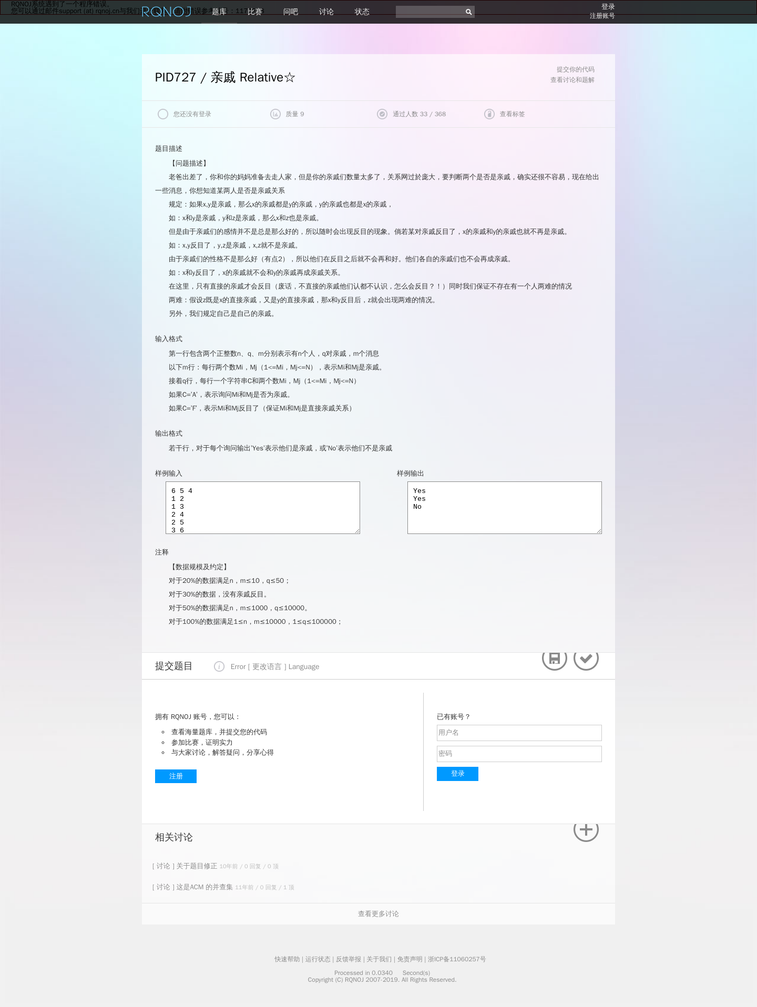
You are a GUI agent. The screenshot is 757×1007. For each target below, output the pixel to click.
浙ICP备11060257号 (457, 959)
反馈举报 (348, 959)
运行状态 (318, 959)
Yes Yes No (504, 507)
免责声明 (410, 959)
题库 (219, 11)
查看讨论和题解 (572, 80)
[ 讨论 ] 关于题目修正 (185, 865)
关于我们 (379, 959)
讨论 (326, 11)
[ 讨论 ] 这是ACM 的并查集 (193, 886)
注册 (176, 776)
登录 (608, 6)
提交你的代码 (576, 69)
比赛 (255, 11)
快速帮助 (287, 959)
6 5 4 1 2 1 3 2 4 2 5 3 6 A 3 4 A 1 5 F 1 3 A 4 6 (263, 507)
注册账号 (602, 16)
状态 (362, 11)
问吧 (290, 11)
